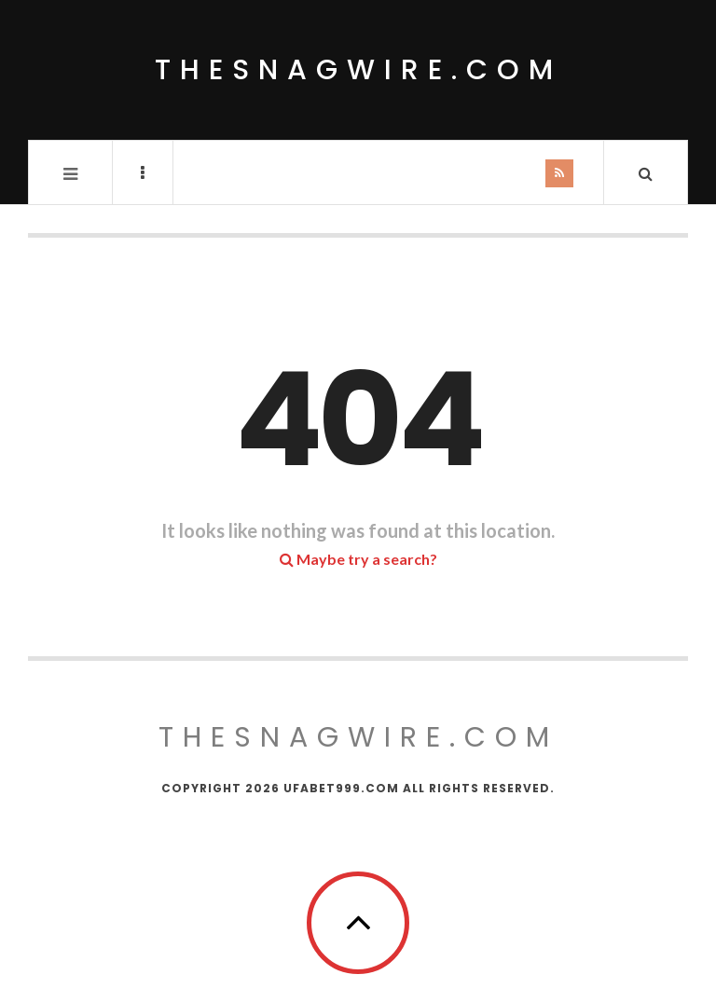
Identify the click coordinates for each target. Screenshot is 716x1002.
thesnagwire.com (358, 69)
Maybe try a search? (358, 559)
